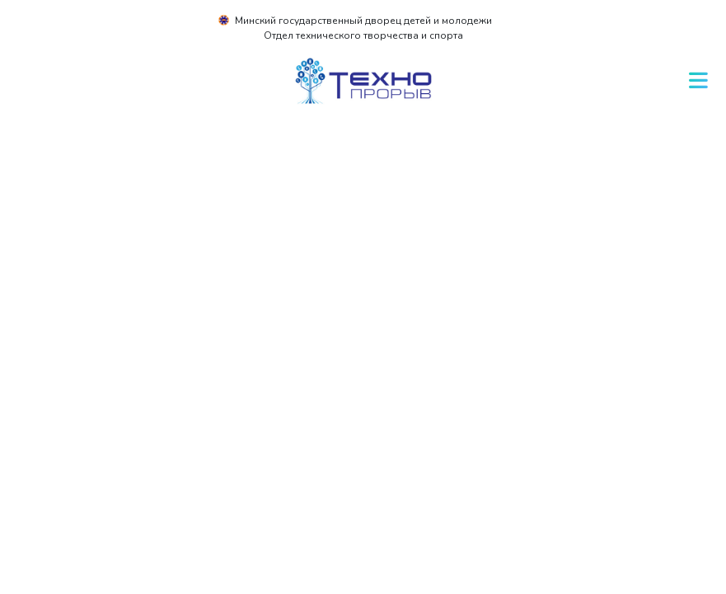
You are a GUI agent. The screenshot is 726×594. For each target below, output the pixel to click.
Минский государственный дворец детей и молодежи (363, 20)
